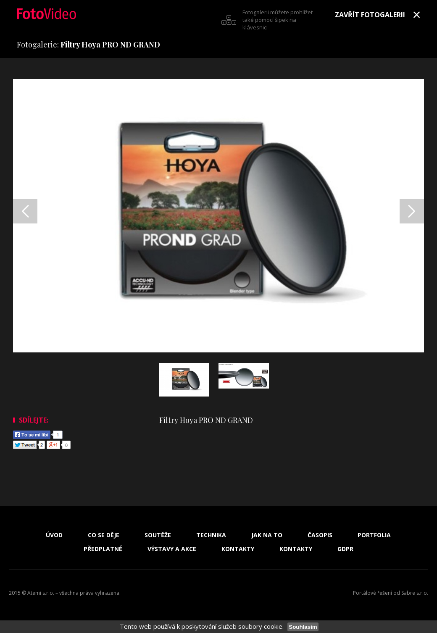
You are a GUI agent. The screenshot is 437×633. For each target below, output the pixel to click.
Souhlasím (303, 627)
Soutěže (158, 535)
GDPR (345, 549)
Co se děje (103, 535)
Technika (211, 535)
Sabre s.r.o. (414, 592)
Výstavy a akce (171, 549)
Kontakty (237, 549)
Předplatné (103, 549)
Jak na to (266, 535)
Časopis (320, 535)
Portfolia (374, 535)
